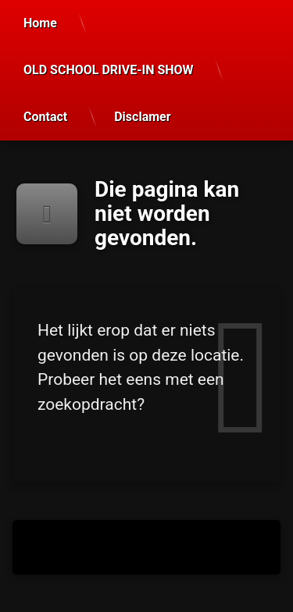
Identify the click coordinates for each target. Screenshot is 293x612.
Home (40, 23)
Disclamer (142, 116)
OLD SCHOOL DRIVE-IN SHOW (108, 69)
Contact (45, 116)
